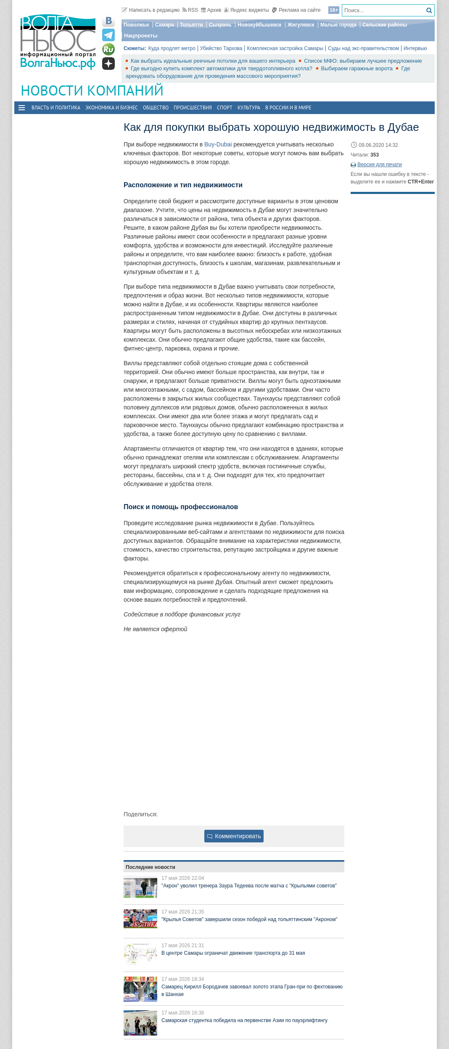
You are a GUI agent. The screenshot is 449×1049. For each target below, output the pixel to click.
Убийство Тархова (221, 48)
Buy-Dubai (218, 144)
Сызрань (220, 25)
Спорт (224, 107)
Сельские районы (384, 25)
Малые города (338, 25)
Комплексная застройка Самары (285, 48)
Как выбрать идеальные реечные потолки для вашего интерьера (214, 61)
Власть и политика (56, 107)
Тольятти (191, 25)
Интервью (415, 48)
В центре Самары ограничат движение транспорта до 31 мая (233, 953)
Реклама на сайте (296, 10)
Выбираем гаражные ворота (357, 68)
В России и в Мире (288, 107)
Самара (164, 25)
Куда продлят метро (171, 48)
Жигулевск (301, 25)
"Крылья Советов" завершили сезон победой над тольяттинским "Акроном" (249, 919)
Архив (211, 10)
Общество (156, 107)
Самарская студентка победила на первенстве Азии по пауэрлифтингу (244, 1020)
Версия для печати (379, 164)
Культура (249, 107)
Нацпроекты (141, 35)
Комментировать (234, 836)
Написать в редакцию (150, 10)
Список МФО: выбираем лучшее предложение (363, 61)
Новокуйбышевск (260, 25)
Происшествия (193, 107)
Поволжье (136, 25)
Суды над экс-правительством (363, 48)
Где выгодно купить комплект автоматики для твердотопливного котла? (222, 68)
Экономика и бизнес (111, 107)
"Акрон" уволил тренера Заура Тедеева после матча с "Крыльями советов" (249, 886)
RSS (190, 10)
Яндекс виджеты (246, 10)
